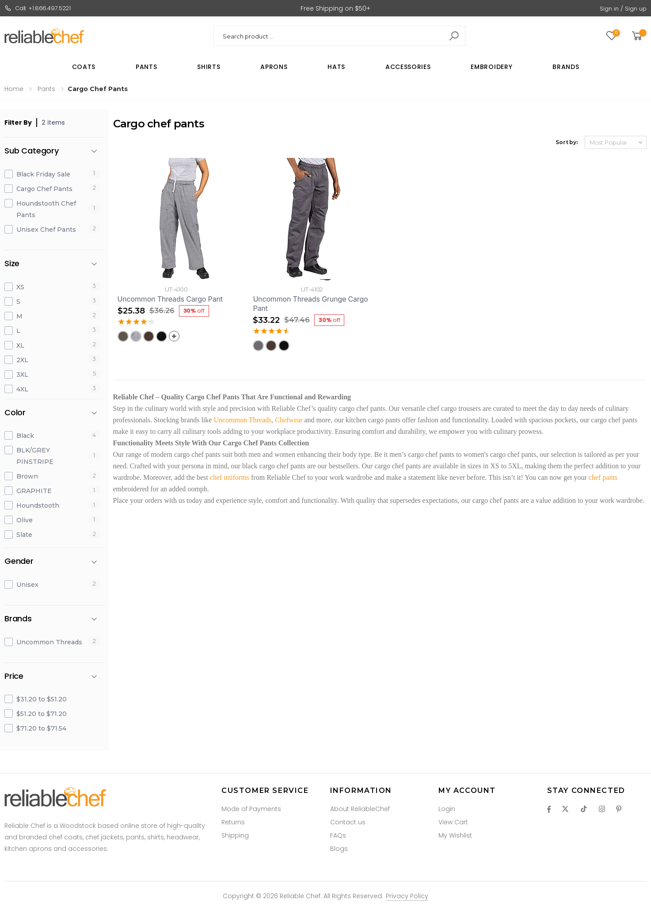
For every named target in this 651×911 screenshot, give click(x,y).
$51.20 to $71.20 (41, 714)
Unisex (27, 585)
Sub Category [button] (31, 151)
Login (446, 808)
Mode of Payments (251, 808)
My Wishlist (455, 835)
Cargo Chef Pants (44, 189)
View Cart (453, 822)
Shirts (208, 66)
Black (25, 436)
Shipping (235, 835)
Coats (84, 66)
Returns (233, 822)
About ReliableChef (360, 808)
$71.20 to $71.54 (41, 728)
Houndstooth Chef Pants (46, 209)
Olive (24, 520)
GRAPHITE (34, 491)
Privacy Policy (407, 896)
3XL (22, 375)
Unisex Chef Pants (46, 229)
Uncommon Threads (49, 642)
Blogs (339, 848)
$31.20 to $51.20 (41, 699)
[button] (638, 36)
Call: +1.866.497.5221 (37, 8)
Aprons (273, 66)
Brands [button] (18, 619)
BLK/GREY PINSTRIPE (34, 456)
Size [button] (11, 263)
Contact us (347, 822)
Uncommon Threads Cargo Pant (170, 299)
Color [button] (15, 412)
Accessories (408, 66)
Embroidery (491, 66)
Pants (146, 66)
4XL (22, 389)
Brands (565, 66)
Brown (27, 476)
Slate (24, 535)
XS (20, 287)
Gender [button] (19, 561)
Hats (336, 66)
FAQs (338, 835)
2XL (22, 360)
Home (13, 88)
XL (20, 345)
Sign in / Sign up (623, 8)
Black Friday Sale (43, 174)
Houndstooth (37, 505)
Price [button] (13, 676)
